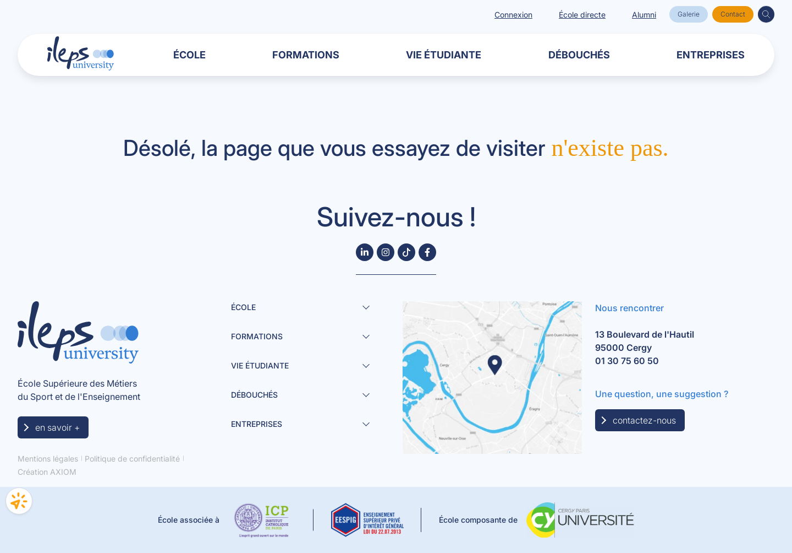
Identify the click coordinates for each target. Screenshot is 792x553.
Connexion (513, 14)
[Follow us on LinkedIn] (364, 252)
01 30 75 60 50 (627, 360)
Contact (733, 14)
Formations (305, 55)
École (189, 55)
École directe (582, 14)
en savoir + (57, 427)
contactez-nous (644, 420)
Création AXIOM (47, 471)
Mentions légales (48, 458)
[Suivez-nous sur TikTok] (406, 252)
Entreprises (710, 55)
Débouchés (579, 55)
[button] (766, 14)
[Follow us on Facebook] (427, 252)
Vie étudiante (443, 55)
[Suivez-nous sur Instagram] (385, 252)
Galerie (689, 14)
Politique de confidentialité (132, 458)
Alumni (644, 14)
